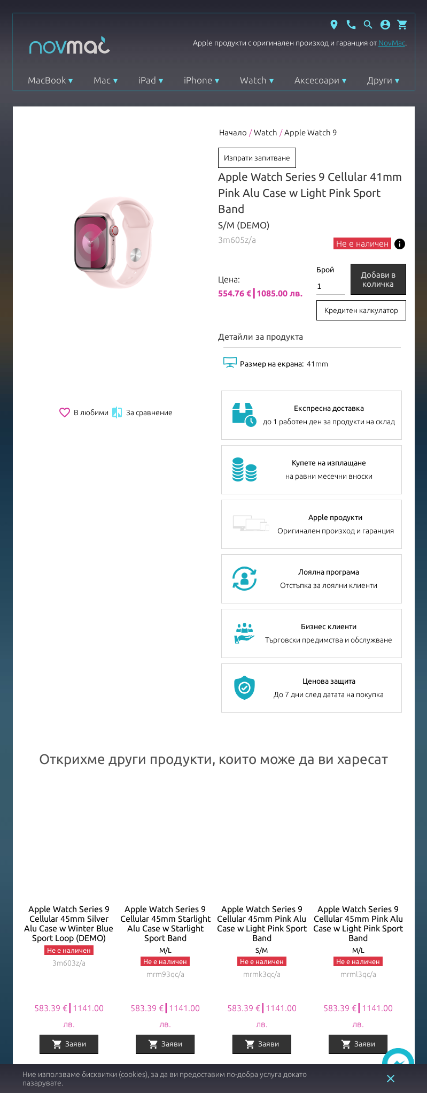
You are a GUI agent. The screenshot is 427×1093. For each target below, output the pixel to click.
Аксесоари (316, 80)
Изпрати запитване (257, 158)
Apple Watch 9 (310, 132)
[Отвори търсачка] (368, 24)
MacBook (47, 80)
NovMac (391, 43)
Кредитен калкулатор (361, 310)
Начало (233, 132)
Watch (253, 80)
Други (379, 80)
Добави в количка (378, 279)
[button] (385, 24)
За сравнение (142, 412)
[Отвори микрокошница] (402, 24)
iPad (147, 80)
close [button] (390, 1078)
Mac (102, 80)
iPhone (198, 80)
